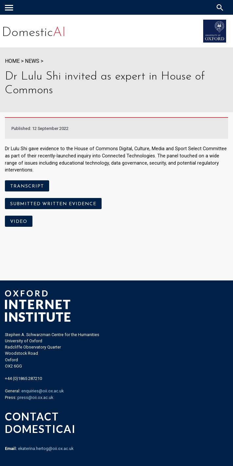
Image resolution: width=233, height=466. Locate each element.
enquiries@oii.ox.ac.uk (42, 390)
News (32, 61)
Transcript (27, 186)
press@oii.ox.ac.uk (35, 397)
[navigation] (9, 7)
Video (18, 221)
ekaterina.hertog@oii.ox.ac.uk (45, 448)
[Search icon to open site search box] (220, 7)
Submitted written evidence (53, 204)
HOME (12, 61)
